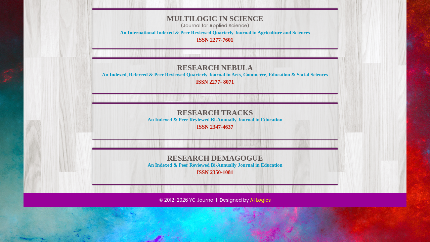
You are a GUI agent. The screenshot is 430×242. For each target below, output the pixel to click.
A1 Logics (260, 200)
